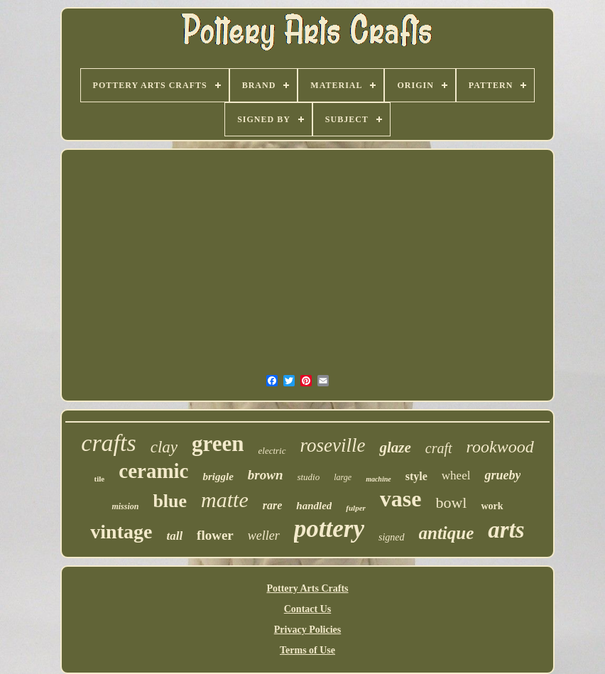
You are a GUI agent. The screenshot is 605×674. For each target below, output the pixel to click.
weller (264, 535)
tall (174, 536)
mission (124, 506)
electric (272, 450)
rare (273, 505)
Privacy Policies (307, 629)
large (342, 477)
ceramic (153, 471)
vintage (121, 532)
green (218, 443)
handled (314, 505)
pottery (329, 529)
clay (164, 447)
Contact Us (308, 609)
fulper (356, 508)
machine (378, 479)
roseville (333, 445)
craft (438, 448)
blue (170, 501)
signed (391, 537)
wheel (456, 475)
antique (446, 533)
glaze (394, 447)
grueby (502, 475)
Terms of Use (307, 650)
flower (215, 535)
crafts (108, 443)
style (416, 476)
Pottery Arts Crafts (307, 588)
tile (99, 478)
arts (506, 530)
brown (265, 474)
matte (225, 499)
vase (401, 498)
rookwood (500, 446)
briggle (217, 476)
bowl (451, 502)
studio (308, 477)
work (492, 506)
